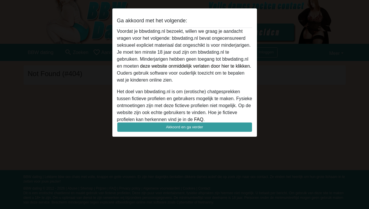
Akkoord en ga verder (184, 127)
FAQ (198, 119)
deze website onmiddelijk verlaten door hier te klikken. (195, 66)
